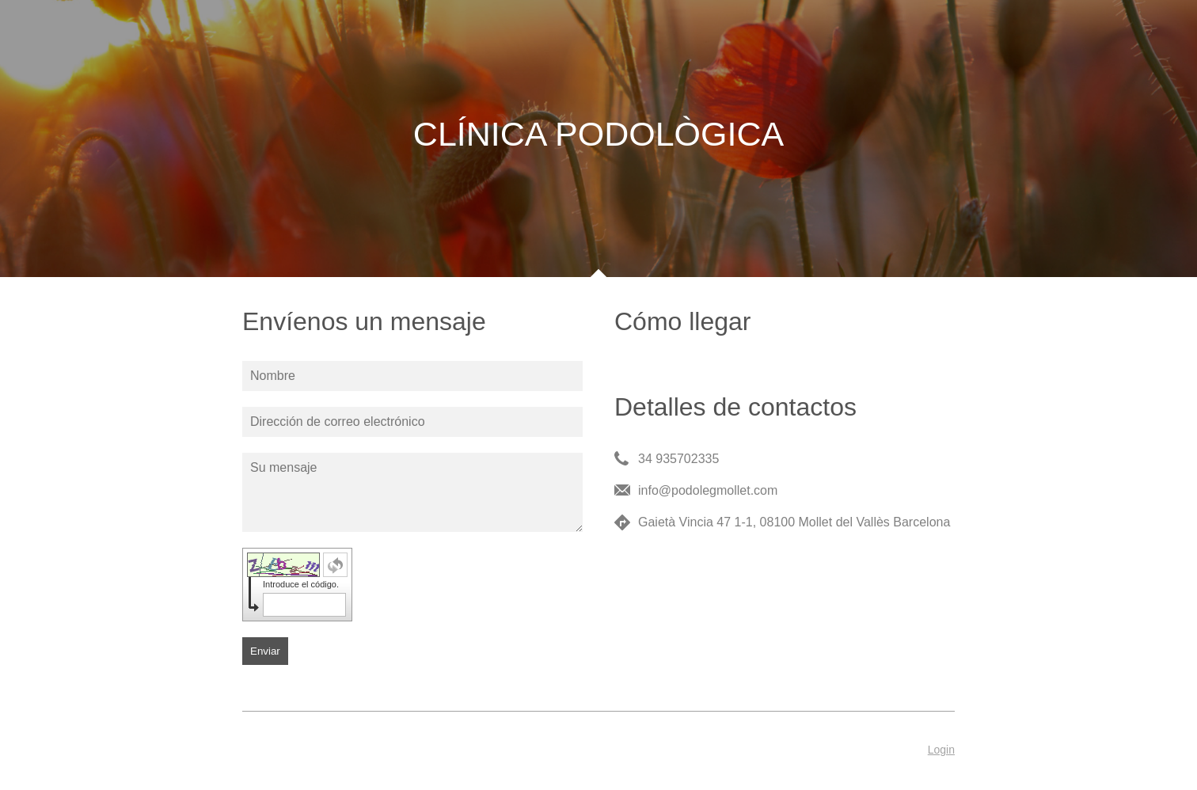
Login (941, 749)
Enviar (265, 651)
